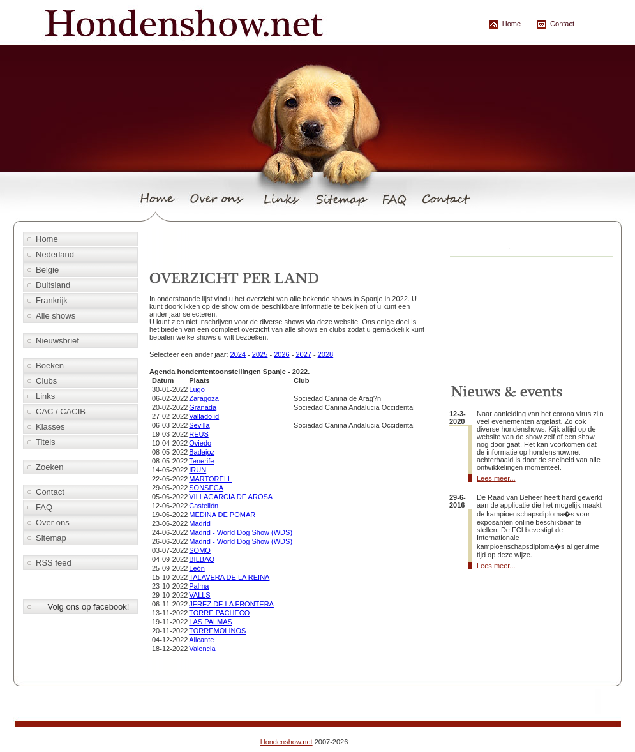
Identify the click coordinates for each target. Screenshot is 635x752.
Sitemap (51, 538)
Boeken (50, 365)
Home (511, 23)
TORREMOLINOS (217, 631)
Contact (562, 23)
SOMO (200, 550)
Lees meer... (496, 478)
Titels (46, 442)
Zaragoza (203, 398)
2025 (259, 354)
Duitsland (53, 285)
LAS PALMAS (210, 622)
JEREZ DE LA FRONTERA (231, 604)
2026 (281, 354)
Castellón (203, 505)
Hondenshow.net (286, 742)
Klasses (50, 427)
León (196, 568)
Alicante (201, 639)
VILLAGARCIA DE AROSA (231, 496)
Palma (199, 586)
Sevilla (199, 425)
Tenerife (201, 461)
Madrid (200, 523)
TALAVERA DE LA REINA (229, 577)
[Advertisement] (295, 247)
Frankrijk (52, 300)
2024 (238, 354)
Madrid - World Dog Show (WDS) (240, 532)
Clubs (46, 381)
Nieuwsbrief (57, 340)
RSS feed (53, 563)
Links (45, 396)
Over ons (53, 522)
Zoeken (49, 467)
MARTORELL (210, 479)
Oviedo (200, 443)
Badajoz (201, 452)
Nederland (55, 254)
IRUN (197, 470)
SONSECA (206, 488)
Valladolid (204, 416)
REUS (199, 434)
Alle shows (55, 315)
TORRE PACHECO (219, 613)
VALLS (199, 595)
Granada (202, 407)
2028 (325, 354)
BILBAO (201, 559)
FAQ (44, 507)
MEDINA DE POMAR (222, 514)
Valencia (202, 648)
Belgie (47, 269)
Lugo (196, 389)
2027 (303, 354)
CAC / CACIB (61, 411)
